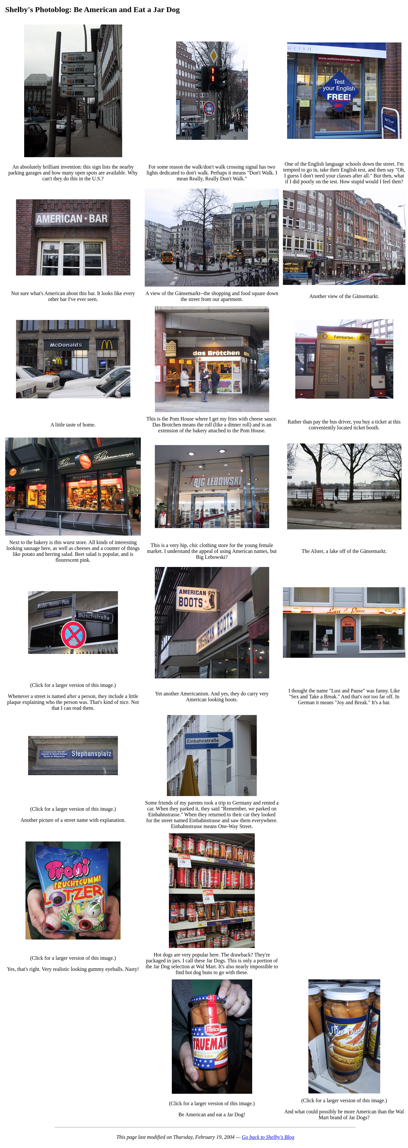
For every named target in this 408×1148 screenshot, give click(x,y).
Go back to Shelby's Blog (268, 1137)
